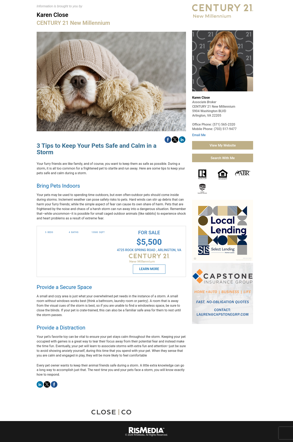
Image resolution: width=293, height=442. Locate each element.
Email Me (199, 135)
